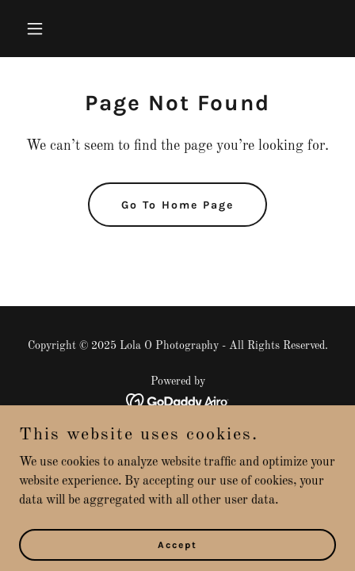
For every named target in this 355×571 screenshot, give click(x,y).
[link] (178, 401)
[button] (55, 28)
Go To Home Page (177, 205)
